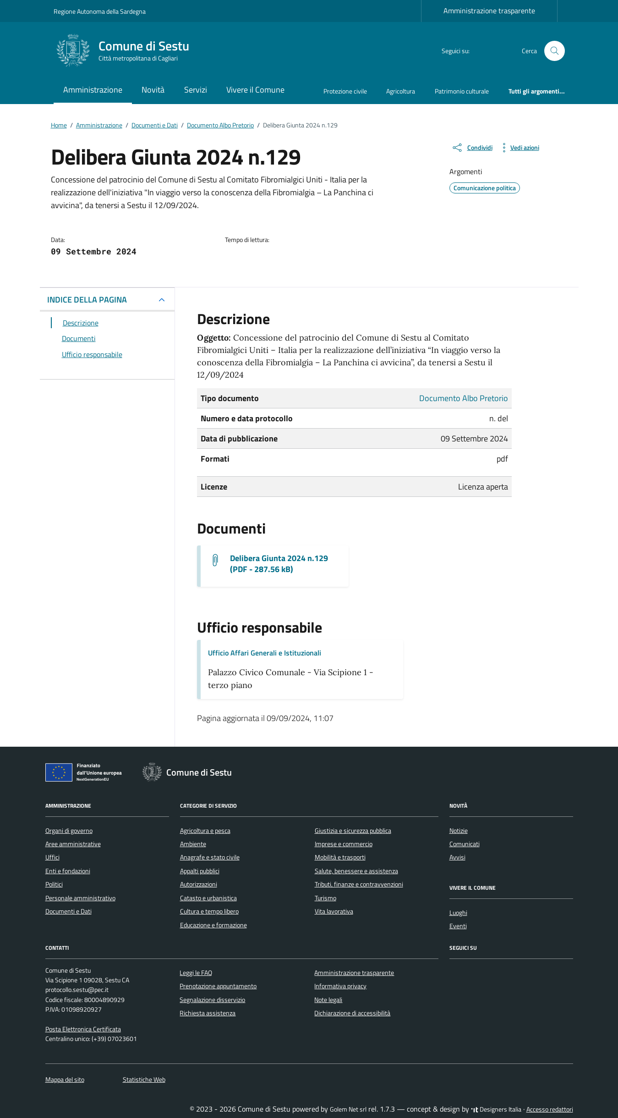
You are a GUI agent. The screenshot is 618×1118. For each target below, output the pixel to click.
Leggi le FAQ (196, 973)
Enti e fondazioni (67, 871)
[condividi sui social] (471, 147)
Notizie (458, 831)
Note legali (328, 1000)
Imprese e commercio (343, 844)
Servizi (195, 89)
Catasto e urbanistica (208, 898)
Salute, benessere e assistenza (356, 871)
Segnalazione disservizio (212, 1000)
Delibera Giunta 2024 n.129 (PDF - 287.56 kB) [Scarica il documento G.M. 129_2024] (279, 564)
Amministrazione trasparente (489, 10)
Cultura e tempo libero (209, 911)
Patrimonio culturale (462, 91)
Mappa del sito (64, 1079)
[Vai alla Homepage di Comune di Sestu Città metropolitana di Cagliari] (127, 51)
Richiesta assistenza (207, 1013)
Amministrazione (92, 89)
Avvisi (457, 857)
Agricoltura (400, 91)
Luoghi (458, 913)
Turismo (325, 898)
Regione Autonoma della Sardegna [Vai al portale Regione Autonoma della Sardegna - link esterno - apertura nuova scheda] (100, 11)
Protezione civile (345, 91)
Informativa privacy (340, 986)
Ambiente (193, 844)
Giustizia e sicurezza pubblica (353, 831)
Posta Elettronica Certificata (83, 1029)
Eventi (458, 926)
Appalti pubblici (199, 871)
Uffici (52, 857)
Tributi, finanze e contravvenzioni (359, 884)
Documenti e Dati (68, 911)
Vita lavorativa (334, 911)
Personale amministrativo (80, 898)
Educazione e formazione (213, 925)
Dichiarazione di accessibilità (352, 1013)
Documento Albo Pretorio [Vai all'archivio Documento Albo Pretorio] (463, 398)
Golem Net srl (348, 1109)
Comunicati (464, 844)
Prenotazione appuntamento (218, 986)
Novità (153, 89)
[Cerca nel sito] (555, 51)
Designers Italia (496, 1109)
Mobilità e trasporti (340, 857)
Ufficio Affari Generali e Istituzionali (264, 652)
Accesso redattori (549, 1109)
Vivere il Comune (255, 89)
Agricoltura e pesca (205, 831)
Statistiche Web (144, 1079)
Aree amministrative (73, 844)
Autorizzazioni (198, 884)
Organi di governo (69, 831)
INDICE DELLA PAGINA (87, 299)
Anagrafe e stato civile (210, 857)
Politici (54, 884)
